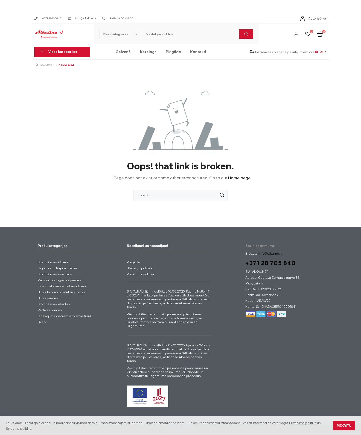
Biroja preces (48, 298)
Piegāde (173, 51)
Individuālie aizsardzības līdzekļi (62, 286)
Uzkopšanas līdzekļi (53, 262)
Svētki (42, 322)
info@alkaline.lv (270, 253)
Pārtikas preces (50, 310)
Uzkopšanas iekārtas (54, 304)
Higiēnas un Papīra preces (58, 268)
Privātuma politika (140, 274)
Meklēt (246, 34)
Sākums (46, 65)
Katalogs (148, 51)
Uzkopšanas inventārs (55, 274)
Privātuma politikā (302, 423)
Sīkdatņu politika (139, 268)
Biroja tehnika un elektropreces (61, 292)
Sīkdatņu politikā (18, 428)
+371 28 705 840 (270, 263)
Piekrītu (344, 425)
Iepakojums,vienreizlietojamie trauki (65, 316)
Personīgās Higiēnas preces (59, 280)
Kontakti (198, 51)
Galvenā (123, 51)
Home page (239, 177)
